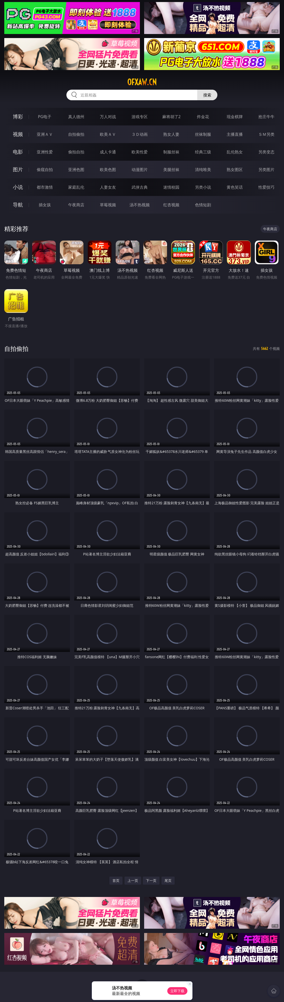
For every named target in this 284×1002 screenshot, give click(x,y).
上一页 (133, 880)
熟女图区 (235, 169)
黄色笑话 (235, 187)
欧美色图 (108, 169)
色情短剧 (203, 205)
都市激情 (45, 187)
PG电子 (44, 116)
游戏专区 (140, 116)
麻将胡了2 (171, 116)
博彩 (18, 116)
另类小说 (203, 187)
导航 (18, 204)
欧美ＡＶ (108, 134)
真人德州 (76, 116)
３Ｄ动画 (140, 134)
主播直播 (235, 134)
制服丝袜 (171, 152)
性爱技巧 (266, 187)
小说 (18, 187)
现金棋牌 (235, 116)
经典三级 (203, 152)
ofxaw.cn (142, 82)
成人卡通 (108, 152)
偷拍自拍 (76, 152)
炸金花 (203, 116)
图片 (18, 169)
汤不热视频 (140, 205)
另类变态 (266, 152)
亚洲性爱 (45, 152)
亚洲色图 (76, 169)
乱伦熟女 (235, 152)
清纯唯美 (203, 169)
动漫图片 (140, 169)
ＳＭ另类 (266, 134)
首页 (115, 880)
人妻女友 (108, 187)
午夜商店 (76, 205)
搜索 (207, 95)
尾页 (168, 880)
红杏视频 (171, 205)
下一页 (151, 880)
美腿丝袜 (171, 169)
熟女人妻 (171, 134)
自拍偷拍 (76, 134)
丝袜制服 (203, 134)
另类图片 (266, 169)
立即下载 (177, 990)
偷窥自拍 (45, 169)
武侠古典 (140, 187)
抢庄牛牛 (266, 116)
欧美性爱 (140, 152)
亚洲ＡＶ (45, 134)
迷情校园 (171, 187)
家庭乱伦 (76, 187)
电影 (18, 151)
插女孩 (45, 205)
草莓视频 (108, 205)
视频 (18, 134)
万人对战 (108, 116)
